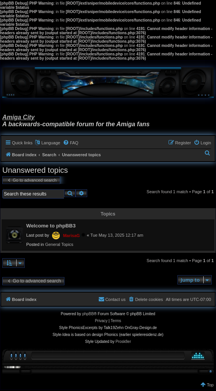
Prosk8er (123, 341)
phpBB (88, 314)
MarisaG (71, 235)
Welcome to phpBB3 (51, 226)
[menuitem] (70, 142)
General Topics (59, 244)
